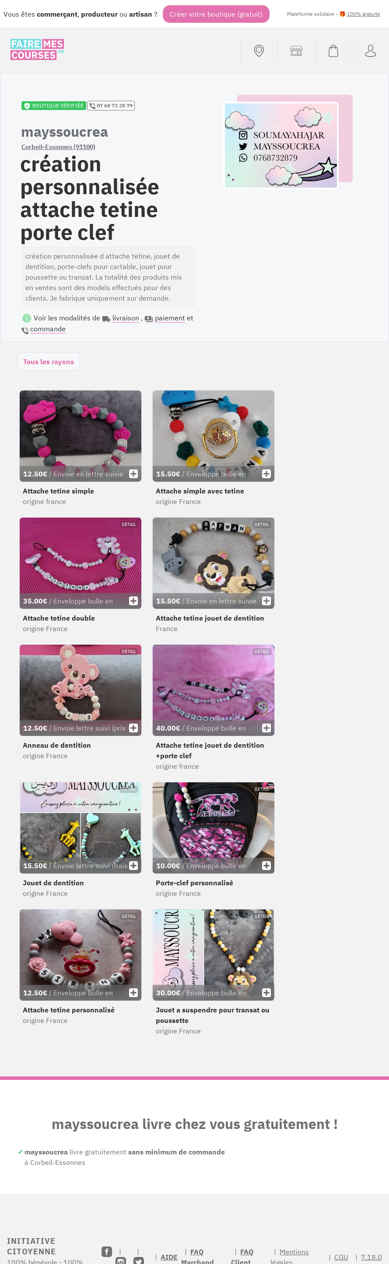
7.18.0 (371, 1257)
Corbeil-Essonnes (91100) (58, 147)
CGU (341, 1257)
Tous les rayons (48, 361)
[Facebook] (107, 1251)
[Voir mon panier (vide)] (333, 51)
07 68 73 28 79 (111, 105)
